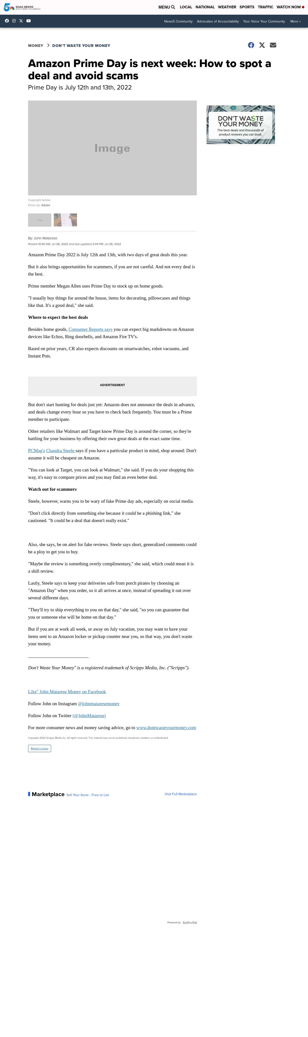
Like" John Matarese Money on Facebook (67, 691)
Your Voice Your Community (264, 21)
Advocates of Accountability (218, 21)
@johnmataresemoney (99, 703)
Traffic (265, 7)
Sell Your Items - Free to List (87, 795)
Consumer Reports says (90, 329)
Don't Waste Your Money (81, 45)
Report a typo (39, 748)
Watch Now (290, 7)
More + (295, 21)
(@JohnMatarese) (89, 715)
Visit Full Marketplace (181, 794)
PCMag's (36, 450)
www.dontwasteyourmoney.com (166, 727)
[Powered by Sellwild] (190, 922)
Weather (227, 7)
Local (186, 7)
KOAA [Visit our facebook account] (8, 21)
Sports (247, 7)
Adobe (45, 205)
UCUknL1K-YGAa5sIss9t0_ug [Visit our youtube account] (29, 21)
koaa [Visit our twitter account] (22, 21)
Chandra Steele (61, 450)
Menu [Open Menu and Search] (166, 7)
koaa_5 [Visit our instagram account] (15, 21)
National (205, 7)
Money (35, 45)
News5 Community (178, 21)
